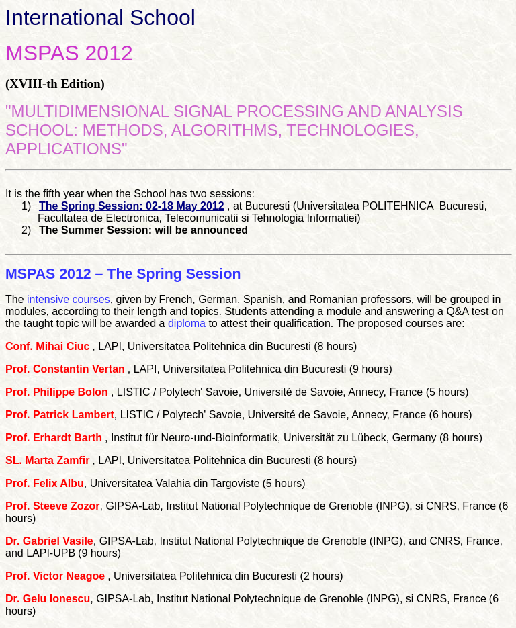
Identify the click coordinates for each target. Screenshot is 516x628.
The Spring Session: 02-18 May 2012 (131, 206)
